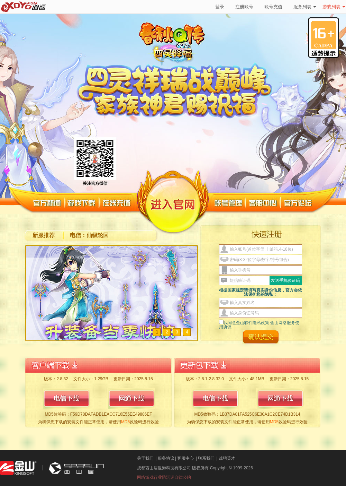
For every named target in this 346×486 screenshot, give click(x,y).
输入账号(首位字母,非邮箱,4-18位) (261, 249)
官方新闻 (47, 203)
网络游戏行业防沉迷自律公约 (164, 477)
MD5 (125, 421)
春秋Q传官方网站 (161, 43)
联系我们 (206, 458)
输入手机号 (240, 270)
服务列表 (304, 6)
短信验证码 (240, 280)
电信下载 (66, 398)
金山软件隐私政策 (253, 322)
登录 (219, 6)
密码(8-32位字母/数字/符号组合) (259, 259)
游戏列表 (333, 6)
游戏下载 (81, 203)
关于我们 (145, 458)
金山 (18, 468)
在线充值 (117, 203)
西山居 (75, 468)
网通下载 (131, 398)
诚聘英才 (227, 458)
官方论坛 (298, 203)
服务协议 (166, 458)
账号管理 (228, 203)
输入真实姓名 (242, 302)
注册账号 (244, 6)
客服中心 (263, 203)
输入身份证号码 (244, 313)
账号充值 (273, 6)
